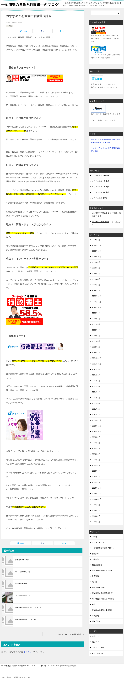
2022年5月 (96, 330)
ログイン (27, 652)
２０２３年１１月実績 (100, 187)
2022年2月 (96, 347)
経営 (93, 604)
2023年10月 (96, 257)
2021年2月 (96, 409)
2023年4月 (96, 279)
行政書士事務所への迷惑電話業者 (70, 634)
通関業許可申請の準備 (100, 213)
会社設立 (95, 554)
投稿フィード (97, 642)
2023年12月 (96, 245)
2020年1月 (96, 482)
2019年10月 (96, 499)
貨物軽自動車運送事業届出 (102, 610)
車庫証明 (95, 616)
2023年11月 (96, 251)
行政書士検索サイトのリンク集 (26, 619)
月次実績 (95, 576)
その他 (9, 26)
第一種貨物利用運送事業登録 (103, 599)
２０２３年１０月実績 (100, 192)
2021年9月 (96, 369)
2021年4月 (96, 398)
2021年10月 (96, 364)
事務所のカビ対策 (21, 584)
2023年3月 (96, 285)
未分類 (94, 582)
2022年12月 (96, 296)
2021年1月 (96, 415)
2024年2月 (96, 240)
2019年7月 (96, 516)
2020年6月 (96, 454)
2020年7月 (96, 448)
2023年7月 (96, 268)
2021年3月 (96, 403)
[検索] (105, 13)
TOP (19, 666)
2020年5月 (96, 460)
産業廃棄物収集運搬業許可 (102, 593)
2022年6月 (96, 324)
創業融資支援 (97, 565)
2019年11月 (96, 494)
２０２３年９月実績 (99, 198)
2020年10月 (96, 431)
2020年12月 (96, 420)
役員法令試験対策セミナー (102, 570)
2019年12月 (96, 488)
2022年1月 (96, 352)
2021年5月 (96, 392)
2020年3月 (96, 471)
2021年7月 (96, 381)
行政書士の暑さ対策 (22, 560)
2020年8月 (96, 443)
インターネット (98, 542)
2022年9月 (96, 313)
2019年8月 (96, 511)
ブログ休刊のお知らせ (22, 596)
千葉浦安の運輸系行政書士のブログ (30, 4)
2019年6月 (96, 522)
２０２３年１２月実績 (100, 181)
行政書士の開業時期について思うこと (28, 607)
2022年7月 (96, 319)
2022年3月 (96, 341)
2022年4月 (96, 336)
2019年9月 (96, 505)
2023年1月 (96, 290)
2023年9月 (96, 262)
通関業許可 (96, 621)
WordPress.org (97, 653)
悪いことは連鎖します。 (23, 572)
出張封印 (95, 559)
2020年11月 (96, 426)
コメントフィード (99, 647)
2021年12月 (96, 358)
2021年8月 (96, 375)
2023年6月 (96, 274)
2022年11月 (96, 302)
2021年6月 (96, 386)
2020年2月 (96, 477)
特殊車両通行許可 (99, 587)
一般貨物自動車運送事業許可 (103, 548)
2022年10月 (96, 307)
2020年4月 (96, 465)
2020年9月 (96, 437)
